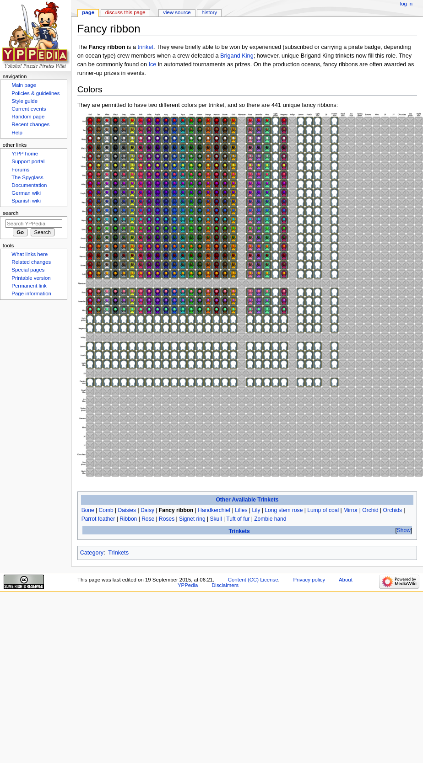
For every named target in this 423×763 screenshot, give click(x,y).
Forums (20, 169)
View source (176, 12)
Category (91, 553)
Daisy (147, 510)
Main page (23, 85)
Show (404, 530)
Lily (256, 510)
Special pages (27, 269)
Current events (28, 109)
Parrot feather (98, 519)
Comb (106, 510)
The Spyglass (27, 177)
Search (11, 213)
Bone (87, 510)
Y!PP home (24, 153)
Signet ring (192, 519)
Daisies (127, 510)
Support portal (27, 161)
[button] (403, 530)
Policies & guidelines (35, 93)
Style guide (24, 101)
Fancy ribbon (176, 510)
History (209, 12)
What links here (29, 254)
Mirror (350, 510)
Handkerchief (214, 510)
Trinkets (238, 531)
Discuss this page (125, 12)
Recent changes (30, 124)
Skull (216, 519)
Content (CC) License (253, 579)
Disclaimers (225, 585)
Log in (406, 3)
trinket (145, 47)
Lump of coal (323, 510)
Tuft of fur (237, 519)
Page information (31, 293)
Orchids (392, 510)
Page (88, 12)
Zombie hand (270, 519)
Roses (166, 519)
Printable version (30, 278)
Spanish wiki (26, 200)
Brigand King (237, 56)
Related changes (31, 262)
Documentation (29, 185)
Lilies (241, 510)
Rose (147, 519)
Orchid (370, 510)
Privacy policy (309, 579)
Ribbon (128, 519)
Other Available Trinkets (247, 499)
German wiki (26, 193)
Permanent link (28, 285)
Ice (153, 64)
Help (16, 132)
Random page (27, 116)
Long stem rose (284, 510)
